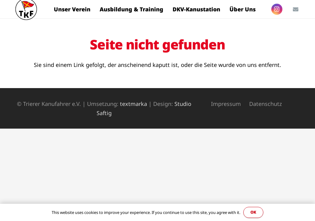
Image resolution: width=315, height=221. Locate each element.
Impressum (226, 103)
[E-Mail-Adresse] (295, 9)
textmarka (133, 103)
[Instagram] (276, 9)
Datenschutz (265, 103)
